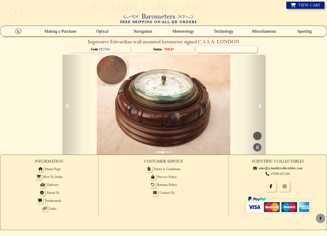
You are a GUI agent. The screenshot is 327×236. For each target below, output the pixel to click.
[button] (67, 105)
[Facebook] (271, 186)
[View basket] (305, 5)
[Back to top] (320, 218)
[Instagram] (284, 186)
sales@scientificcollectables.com (281, 168)
